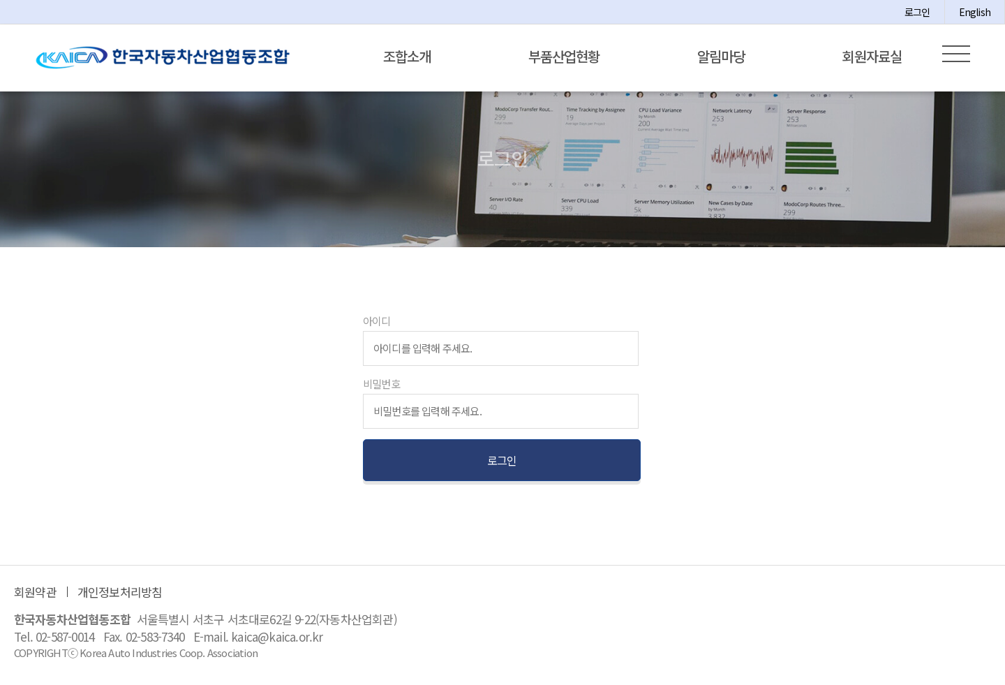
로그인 (917, 12)
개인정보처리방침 (120, 596)
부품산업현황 (564, 56)
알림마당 (721, 56)
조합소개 (407, 56)
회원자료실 (872, 56)
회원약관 (35, 596)
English (974, 12)
